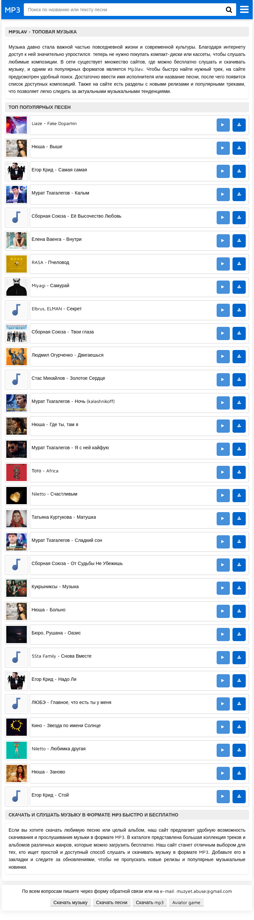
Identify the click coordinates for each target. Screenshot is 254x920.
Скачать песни (111, 902)
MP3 (13, 9)
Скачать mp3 (150, 902)
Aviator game (186, 902)
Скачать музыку (71, 902)
